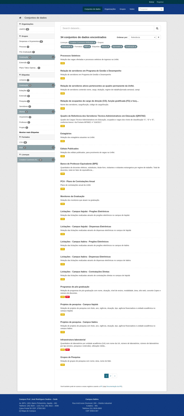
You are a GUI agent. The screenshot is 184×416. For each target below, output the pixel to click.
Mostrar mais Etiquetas (29, 132)
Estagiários (65, 133)
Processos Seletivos (70, 56)
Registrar (160, 2)
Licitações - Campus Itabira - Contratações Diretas (84, 272)
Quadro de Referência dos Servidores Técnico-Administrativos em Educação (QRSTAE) (103, 116)
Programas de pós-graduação (74, 287)
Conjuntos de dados (93, 9)
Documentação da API (114, 386)
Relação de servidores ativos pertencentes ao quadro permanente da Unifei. (97, 86)
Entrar (151, 2)
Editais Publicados (69, 149)
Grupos (123, 9)
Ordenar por (122, 37)
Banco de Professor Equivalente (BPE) (79, 164)
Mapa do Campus (29, 411)
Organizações (110, 9)
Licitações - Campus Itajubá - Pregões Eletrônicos (84, 211)
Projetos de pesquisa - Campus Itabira (79, 322)
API (101, 386)
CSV (62, 63)
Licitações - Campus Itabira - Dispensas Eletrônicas (85, 257)
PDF (67, 297)
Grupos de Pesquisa (70, 357)
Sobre (132, 9)
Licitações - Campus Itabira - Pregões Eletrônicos (84, 242)
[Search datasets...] (107, 28)
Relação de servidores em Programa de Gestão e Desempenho (90, 71)
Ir (158, 37)
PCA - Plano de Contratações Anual (77, 181)
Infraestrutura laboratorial (72, 340)
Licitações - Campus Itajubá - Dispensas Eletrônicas (85, 226)
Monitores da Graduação (72, 196)
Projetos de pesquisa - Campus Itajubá (79, 304)
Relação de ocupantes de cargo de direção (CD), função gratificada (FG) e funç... (99, 101)
